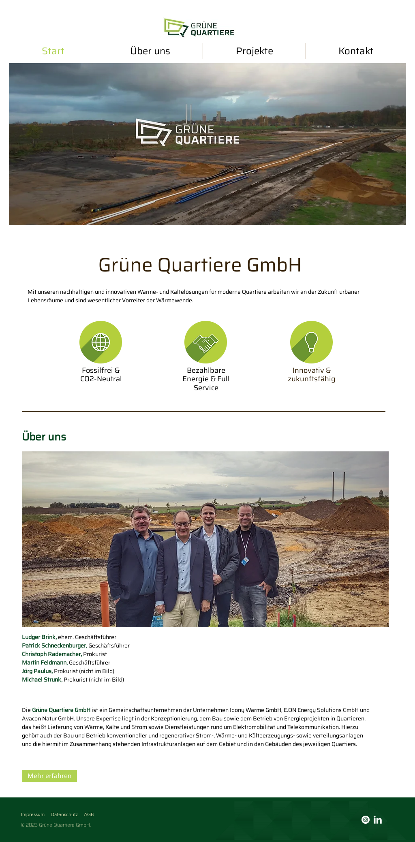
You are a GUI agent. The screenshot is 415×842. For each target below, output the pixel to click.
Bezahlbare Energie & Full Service (206, 379)
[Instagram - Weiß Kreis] (366, 820)
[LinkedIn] (378, 820)
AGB (89, 814)
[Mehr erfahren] (49, 776)
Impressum (33, 814)
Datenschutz (64, 814)
